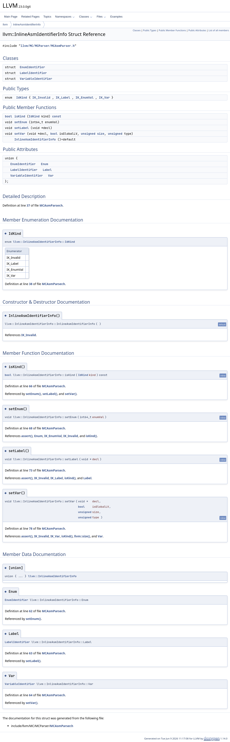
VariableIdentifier (36, 79)
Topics (47, 16)
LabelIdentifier (33, 73)
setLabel (21, 128)
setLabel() (49, 394)
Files (101, 16)
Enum (44, 164)
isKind (19, 116)
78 (30, 528)
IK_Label (63, 97)
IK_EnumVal (85, 97)
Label (47, 170)
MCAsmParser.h (51, 205)
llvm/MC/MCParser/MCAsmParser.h (48, 46)
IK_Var (104, 97)
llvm (5, 24)
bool (8, 116)
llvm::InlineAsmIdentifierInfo (52, 576)
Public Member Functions (172, 30)
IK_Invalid (41, 97)
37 (28, 205)
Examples (116, 16)
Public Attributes (197, 30)
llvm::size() (82, 536)
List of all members (219, 30)
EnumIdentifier (32, 67)
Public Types (149, 30)
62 (30, 611)
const (56, 116)
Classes (85, 16)
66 (30, 386)
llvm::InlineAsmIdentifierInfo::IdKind (44, 242)
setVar (19, 134)
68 (30, 428)
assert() (27, 436)
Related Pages (30, 16)
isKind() (91, 436)
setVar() (70, 394)
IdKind (21, 97)
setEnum (20, 122)
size (100, 134)
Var (51, 175)
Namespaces (65, 16)
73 (30, 470)
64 (30, 695)
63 (30, 653)
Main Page (10, 16)
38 (30, 284)
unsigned (88, 134)
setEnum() (33, 394)
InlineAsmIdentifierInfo (27, 24)
